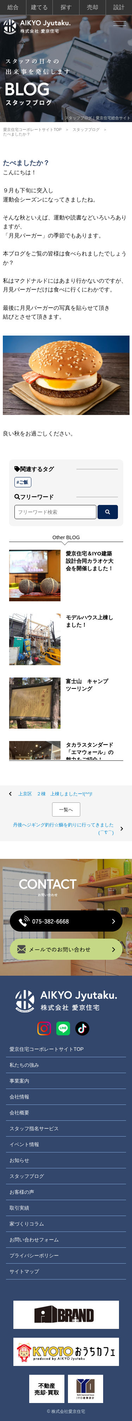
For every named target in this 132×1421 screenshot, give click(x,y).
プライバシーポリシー (34, 1255)
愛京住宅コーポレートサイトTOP (32, 129)
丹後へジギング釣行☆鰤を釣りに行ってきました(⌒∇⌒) (63, 828)
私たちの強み (24, 1065)
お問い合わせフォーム (34, 1239)
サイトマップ (24, 1271)
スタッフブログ (86, 129)
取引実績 (19, 1208)
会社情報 (19, 1097)
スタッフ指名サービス (34, 1128)
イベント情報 (24, 1144)
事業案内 (19, 1081)
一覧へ (66, 809)
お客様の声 (22, 1192)
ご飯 (23, 482)
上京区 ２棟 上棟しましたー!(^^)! (55, 793)
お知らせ (19, 1160)
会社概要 (19, 1112)
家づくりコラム (27, 1224)
